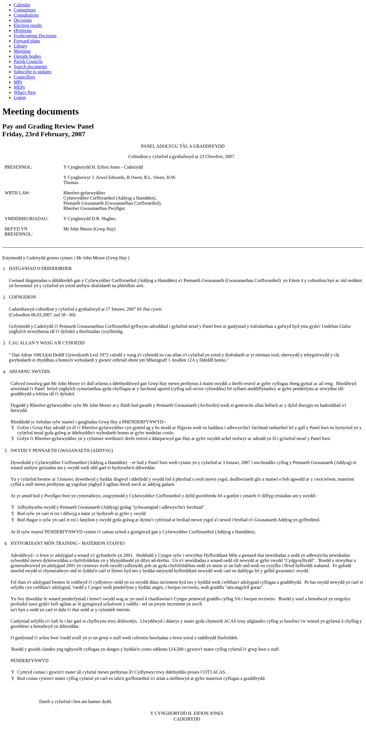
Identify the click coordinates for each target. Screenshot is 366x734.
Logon (20, 97)
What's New (25, 92)
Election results (28, 25)
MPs (18, 82)
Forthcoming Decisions (35, 35)
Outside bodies (27, 56)
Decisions (23, 20)
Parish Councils (28, 61)
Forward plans (27, 40)
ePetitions (23, 30)
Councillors (24, 76)
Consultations (26, 15)
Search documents (30, 66)
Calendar (22, 4)
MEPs (19, 87)
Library (20, 46)
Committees (25, 9)
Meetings (22, 51)
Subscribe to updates (32, 71)
